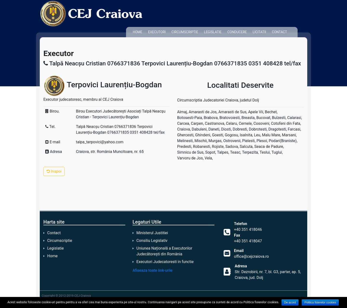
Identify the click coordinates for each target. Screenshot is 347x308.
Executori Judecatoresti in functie (165, 261)
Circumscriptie (185, 32)
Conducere (237, 32)
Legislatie (212, 32)
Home (137, 32)
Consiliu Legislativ (151, 240)
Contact (279, 32)
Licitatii (259, 32)
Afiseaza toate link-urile (153, 270)
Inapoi (54, 171)
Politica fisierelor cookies (320, 302)
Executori (157, 32)
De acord (290, 302)
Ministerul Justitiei (152, 233)
